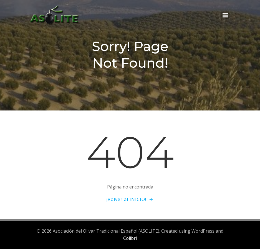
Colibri (130, 238)
